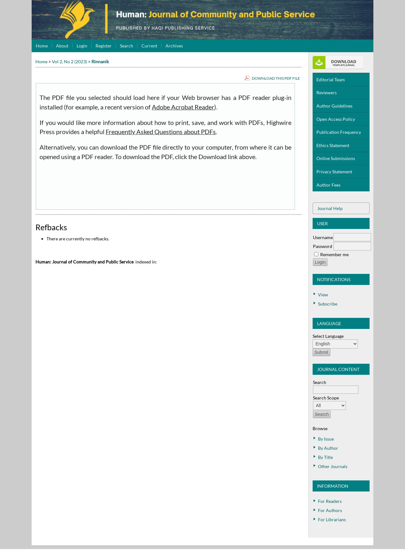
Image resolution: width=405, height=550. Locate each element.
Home (42, 45)
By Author (328, 448)
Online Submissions (335, 158)
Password (322, 246)
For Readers (330, 501)
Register (104, 45)
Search (126, 45)
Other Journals (332, 466)
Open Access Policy (335, 119)
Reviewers (326, 92)
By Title (325, 457)
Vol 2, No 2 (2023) (69, 61)
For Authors (330, 510)
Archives (174, 45)
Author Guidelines (334, 105)
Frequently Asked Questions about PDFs (161, 131)
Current (149, 45)
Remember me (334, 254)
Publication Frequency (338, 132)
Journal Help (330, 208)
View (323, 294)
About (62, 45)
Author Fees (328, 185)
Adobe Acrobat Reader (183, 107)
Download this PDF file (276, 78)
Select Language (328, 336)
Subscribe (327, 303)
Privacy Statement (334, 171)
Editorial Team (330, 79)
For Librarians (332, 519)
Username (323, 237)
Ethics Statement (332, 145)
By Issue (326, 439)
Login (82, 45)
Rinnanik (100, 61)
